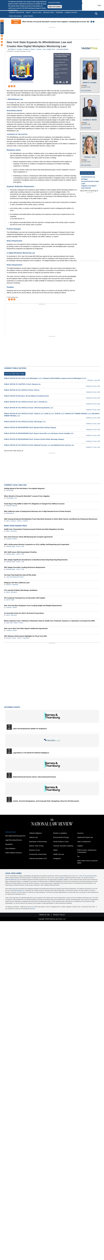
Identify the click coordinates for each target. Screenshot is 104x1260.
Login (99, 5)
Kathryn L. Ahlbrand (22, 521)
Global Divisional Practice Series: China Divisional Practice (34, 777)
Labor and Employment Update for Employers (30, 728)
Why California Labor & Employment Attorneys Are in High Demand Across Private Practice (37, 511)
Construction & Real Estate (38, 854)
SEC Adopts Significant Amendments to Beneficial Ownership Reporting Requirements (36, 560)
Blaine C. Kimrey (18, 623)
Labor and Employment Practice (15, 577)
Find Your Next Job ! (87, 173)
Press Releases (10, 848)
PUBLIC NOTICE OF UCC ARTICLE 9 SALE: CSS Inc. (22, 390)
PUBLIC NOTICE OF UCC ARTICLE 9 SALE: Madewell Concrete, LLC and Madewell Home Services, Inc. (39, 445)
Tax (78, 856)
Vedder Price (51, 49)
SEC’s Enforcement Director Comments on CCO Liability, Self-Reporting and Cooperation (36, 544)
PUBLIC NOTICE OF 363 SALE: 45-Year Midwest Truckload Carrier (26, 396)
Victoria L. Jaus (41, 49)
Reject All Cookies (54, 6)
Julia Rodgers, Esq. (11, 498)
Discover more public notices (13, 450)
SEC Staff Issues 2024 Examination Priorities (20, 552)
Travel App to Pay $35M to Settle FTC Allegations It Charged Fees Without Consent (34, 504)
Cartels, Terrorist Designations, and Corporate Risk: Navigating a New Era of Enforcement (46, 801)
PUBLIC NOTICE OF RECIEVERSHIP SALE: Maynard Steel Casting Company (30, 427)
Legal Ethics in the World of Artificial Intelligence (31, 753)
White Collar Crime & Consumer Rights (87, 862)
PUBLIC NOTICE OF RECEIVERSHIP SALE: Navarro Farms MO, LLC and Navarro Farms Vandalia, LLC (38, 433)
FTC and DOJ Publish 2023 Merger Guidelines (21, 590)
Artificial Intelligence (35, 833)
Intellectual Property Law (85, 837)
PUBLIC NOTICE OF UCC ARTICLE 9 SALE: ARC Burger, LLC (25, 421)
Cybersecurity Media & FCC (38, 858)
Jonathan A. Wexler (29, 49)
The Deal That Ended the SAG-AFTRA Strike (20, 575)
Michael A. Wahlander (12, 584)
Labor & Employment (84, 841)
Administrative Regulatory (62, 59)
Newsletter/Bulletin (63, 49)
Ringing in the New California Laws (17, 582)
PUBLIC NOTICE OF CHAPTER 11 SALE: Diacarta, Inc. (22, 384)
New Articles (2, 28)
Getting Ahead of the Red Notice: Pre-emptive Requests (24, 488)
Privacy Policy (93, 876)
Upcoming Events (12, 707)
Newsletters (48, 12)
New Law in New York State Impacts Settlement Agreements (26, 628)
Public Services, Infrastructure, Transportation (87, 851)
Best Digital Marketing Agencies (15, 836)
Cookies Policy (13, 10)
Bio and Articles (86, 90)
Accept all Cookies (54, 2)
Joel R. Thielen (10, 600)
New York (57, 77)
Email (85, 85)
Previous (91, 21)
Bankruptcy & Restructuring (38, 841)
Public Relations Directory (13, 853)
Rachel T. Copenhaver (23, 638)
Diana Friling (9, 490)
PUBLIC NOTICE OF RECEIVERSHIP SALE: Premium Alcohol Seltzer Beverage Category (34, 439)
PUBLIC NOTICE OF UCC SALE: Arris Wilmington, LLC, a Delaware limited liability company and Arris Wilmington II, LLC (45, 378)
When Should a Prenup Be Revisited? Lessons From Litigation (45, 21)
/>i (67, 82)
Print (57, 82)
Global (55, 850)
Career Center (71, 12)
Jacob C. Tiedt (20, 546)
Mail (61, 82)
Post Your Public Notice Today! (14, 374)
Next (93, 21)
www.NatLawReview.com (12, 879)
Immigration (57, 858)
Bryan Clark (9, 623)
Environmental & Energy (61, 837)
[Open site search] (96, 14)
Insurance (80, 833)
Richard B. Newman (11, 505)
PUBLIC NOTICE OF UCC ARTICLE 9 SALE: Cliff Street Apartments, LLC (28, 408)
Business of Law (34, 850)
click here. (32, 908)
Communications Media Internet (61, 65)
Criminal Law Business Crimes (61, 73)
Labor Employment (60, 62)
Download (64, 82)
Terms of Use (82, 876)
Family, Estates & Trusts (61, 841)
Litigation (80, 846)
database (61, 877)
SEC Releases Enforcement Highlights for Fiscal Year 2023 (25, 636)
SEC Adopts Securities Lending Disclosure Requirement (24, 567)
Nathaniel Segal (10, 546)
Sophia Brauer (10, 513)
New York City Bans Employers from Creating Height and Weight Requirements (33, 605)
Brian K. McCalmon (11, 531)
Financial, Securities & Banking (63, 846)
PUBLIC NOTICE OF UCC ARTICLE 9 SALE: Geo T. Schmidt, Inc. (26, 402)
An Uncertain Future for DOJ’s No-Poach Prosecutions (24, 613)
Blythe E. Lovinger (16, 49)
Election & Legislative (60, 833)
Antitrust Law (33, 837)
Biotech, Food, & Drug (36, 846)
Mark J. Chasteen (11, 521)
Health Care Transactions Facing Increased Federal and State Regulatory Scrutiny (34, 529)
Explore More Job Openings (88, 190)
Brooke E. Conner (11, 638)
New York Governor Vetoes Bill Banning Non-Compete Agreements (28, 537)
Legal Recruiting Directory (13, 840)
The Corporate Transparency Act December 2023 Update (24, 598)
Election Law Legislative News (61, 69)
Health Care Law (58, 854)
